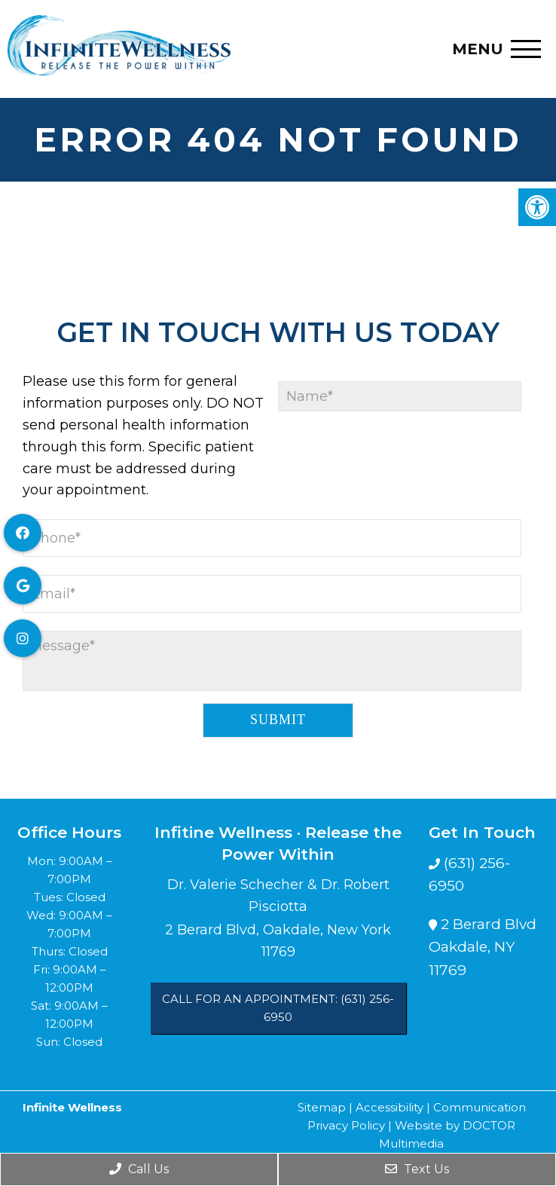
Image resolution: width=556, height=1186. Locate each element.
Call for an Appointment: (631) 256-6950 (278, 1008)
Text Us (417, 1169)
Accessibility (389, 1107)
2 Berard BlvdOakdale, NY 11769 (482, 947)
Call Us (139, 1169)
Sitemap (322, 1107)
